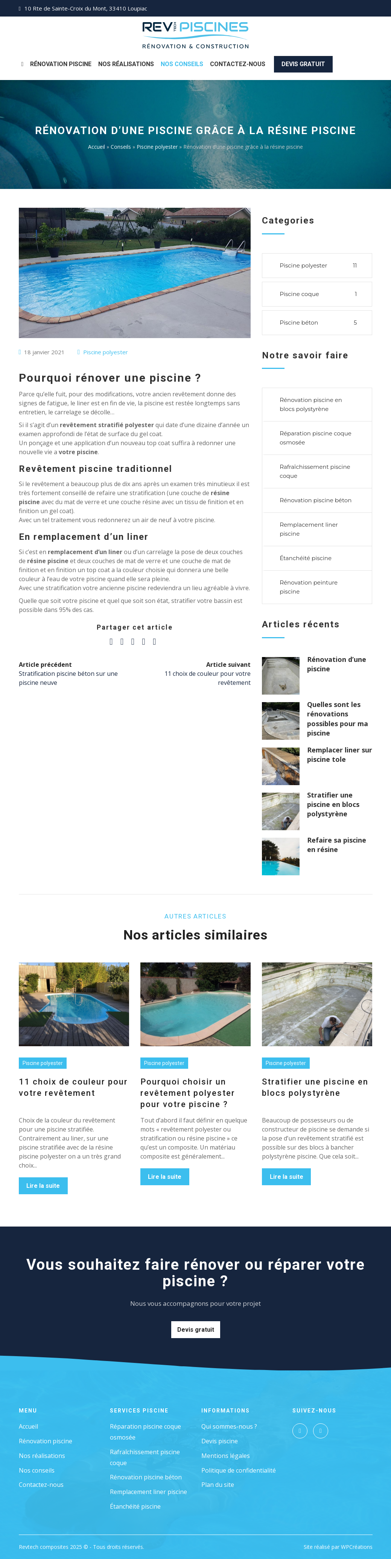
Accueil (96, 146)
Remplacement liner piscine (309, 529)
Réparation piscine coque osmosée (315, 438)
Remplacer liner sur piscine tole (339, 754)
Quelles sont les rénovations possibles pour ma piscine (337, 718)
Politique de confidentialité (238, 1470)
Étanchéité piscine (306, 558)
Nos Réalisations (126, 64)
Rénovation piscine (60, 64)
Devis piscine (219, 1441)
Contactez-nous (237, 64)
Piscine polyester (157, 146)
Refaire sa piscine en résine (336, 844)
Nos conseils (37, 1470)
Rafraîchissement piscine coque (315, 471)
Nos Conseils (182, 64)
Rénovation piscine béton (315, 500)
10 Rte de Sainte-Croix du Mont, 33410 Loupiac (85, 8)
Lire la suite (43, 1185)
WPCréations (357, 1546)
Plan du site (217, 1484)
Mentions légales (225, 1456)
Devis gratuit (303, 64)
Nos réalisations (42, 1456)
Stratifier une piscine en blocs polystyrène (333, 804)
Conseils (121, 146)
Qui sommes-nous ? (229, 1426)
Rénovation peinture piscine (309, 587)
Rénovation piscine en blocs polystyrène (311, 404)
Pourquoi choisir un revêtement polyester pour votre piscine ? (187, 1093)
